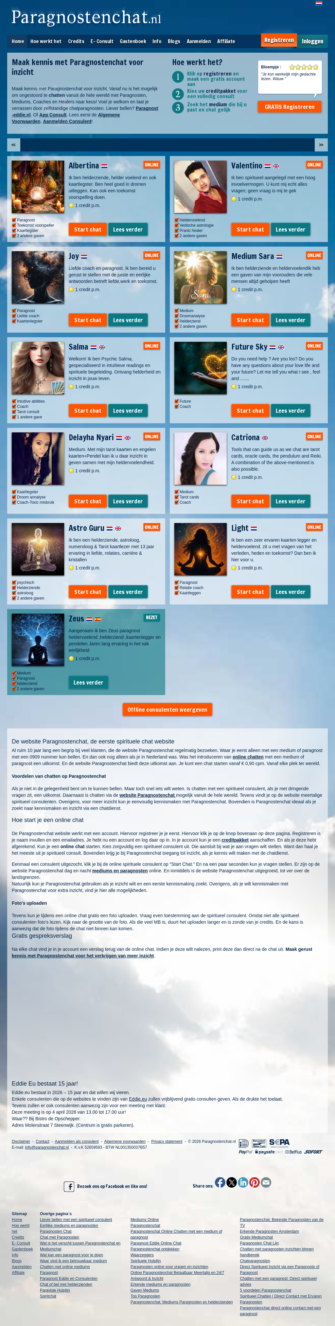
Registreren (279, 40)
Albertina (88, 165)
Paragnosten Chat (56, 1231)
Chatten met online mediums (65, 1267)
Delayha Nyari (100, 437)
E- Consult (102, 41)
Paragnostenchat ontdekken (155, 1249)
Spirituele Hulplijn (146, 1261)
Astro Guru (95, 527)
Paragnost (49, 1272)
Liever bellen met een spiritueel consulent (76, 1219)
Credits (76, 41)
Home (18, 41)
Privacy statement (166, 1141)
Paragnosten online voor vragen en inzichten (169, 1267)
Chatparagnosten (255, 1261)
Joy (78, 256)
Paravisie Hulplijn (55, 1290)
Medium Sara (257, 256)
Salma (87, 346)
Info (156, 41)
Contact (42, 1141)
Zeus (85, 618)
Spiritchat (48, 1296)
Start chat (87, 229)
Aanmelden (199, 41)
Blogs (174, 41)
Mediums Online (145, 1219)
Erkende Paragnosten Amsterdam (269, 1231)
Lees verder (128, 229)
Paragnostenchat (145, 1225)
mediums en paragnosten (120, 870)
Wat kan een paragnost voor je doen (71, 1255)
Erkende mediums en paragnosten (160, 1284)
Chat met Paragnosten (59, 1237)
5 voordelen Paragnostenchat (265, 1290)
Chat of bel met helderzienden (66, 1284)
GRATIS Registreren (290, 106)
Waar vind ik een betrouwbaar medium (73, 1261)
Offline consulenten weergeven (167, 709)
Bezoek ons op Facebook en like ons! (105, 1186)
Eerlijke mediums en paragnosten (69, 1225)
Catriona (249, 437)
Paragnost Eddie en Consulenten (68, 1278)
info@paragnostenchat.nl (47, 1147)
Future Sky (257, 346)
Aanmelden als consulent (76, 1141)
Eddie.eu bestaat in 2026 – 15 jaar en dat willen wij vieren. (71, 1092)
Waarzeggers (142, 1255)
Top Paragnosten (145, 1296)
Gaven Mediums (145, 1290)
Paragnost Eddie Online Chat (156, 1243)
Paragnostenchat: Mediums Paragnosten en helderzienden (182, 1302)
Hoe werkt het (46, 41)
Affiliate (226, 41)
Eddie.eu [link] (138, 1099)
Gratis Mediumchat (256, 1237)
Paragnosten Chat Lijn (259, 1243)
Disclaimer (21, 1141)
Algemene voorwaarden (125, 1141)
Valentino (255, 165)
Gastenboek (133, 41)
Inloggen (312, 41)
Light (244, 527)
